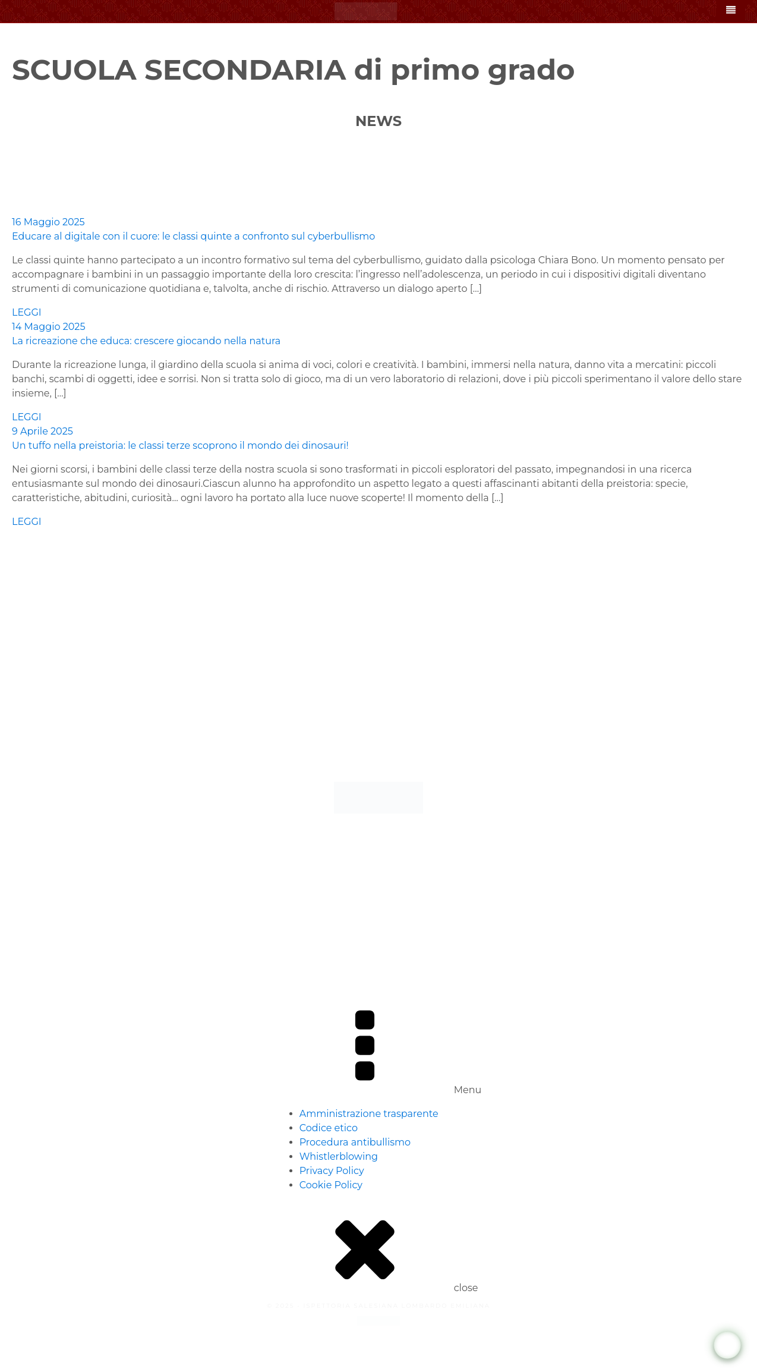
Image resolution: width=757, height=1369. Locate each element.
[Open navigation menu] (730, 11)
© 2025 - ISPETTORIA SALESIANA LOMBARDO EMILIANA (378, 1306)
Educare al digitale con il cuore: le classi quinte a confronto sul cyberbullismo (193, 236)
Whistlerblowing (338, 1156)
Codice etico (328, 1128)
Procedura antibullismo (355, 1142)
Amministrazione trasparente (369, 1113)
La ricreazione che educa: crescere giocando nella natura (146, 341)
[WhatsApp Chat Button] (727, 1345)
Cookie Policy (330, 1185)
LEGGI (27, 312)
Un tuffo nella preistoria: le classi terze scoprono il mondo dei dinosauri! (180, 445)
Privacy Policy (331, 1170)
